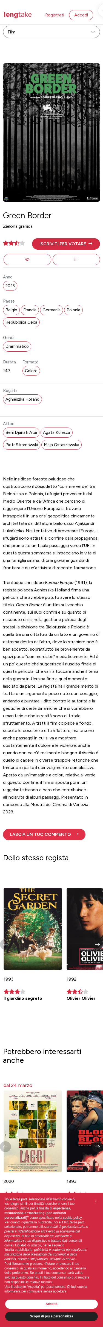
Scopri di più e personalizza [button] (51, 1316)
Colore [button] (31, 370)
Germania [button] (51, 309)
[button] (66, 244)
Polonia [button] (73, 309)
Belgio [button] (11, 309)
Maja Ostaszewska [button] (61, 444)
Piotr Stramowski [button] (21, 444)
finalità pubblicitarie (18, 1250)
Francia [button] (29, 309)
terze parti (77, 1222)
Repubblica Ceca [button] (21, 322)
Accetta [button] (51, 1304)
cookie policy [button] (72, 1218)
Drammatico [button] (17, 346)
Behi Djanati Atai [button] (21, 432)
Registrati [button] (54, 15)
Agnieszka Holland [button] (22, 399)
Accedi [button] (81, 15)
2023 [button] (10, 285)
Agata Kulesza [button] (56, 432)
